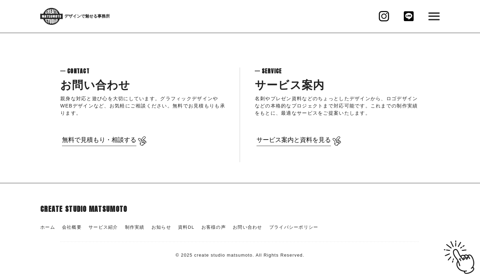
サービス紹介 (103, 227)
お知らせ (161, 227)
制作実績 (135, 227)
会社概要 (72, 227)
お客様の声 (213, 227)
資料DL (186, 227)
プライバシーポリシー (294, 227)
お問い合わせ (247, 227)
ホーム (47, 227)
